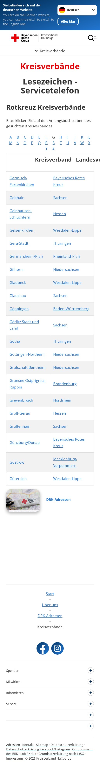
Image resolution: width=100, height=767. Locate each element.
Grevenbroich (21, 400)
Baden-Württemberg (71, 308)
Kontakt (28, 745)
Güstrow (17, 462)
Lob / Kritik (28, 754)
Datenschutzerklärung (66, 745)
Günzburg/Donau (25, 442)
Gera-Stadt (19, 243)
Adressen (13, 745)
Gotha (15, 341)
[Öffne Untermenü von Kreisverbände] (50, 50)
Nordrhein (62, 400)
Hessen (59, 213)
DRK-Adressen (58, 499)
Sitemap (42, 745)
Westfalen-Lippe (67, 230)
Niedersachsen (66, 269)
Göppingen (19, 308)
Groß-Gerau (20, 413)
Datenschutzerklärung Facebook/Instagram (38, 749)
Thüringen (62, 243)
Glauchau (18, 295)
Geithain (17, 197)
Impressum (14, 758)
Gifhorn (16, 269)
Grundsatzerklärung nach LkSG (61, 754)
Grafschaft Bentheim (28, 367)
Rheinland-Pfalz (66, 256)
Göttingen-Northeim (27, 354)
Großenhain (20, 426)
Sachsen (60, 197)
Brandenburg (65, 383)
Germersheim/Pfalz (26, 256)
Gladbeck (18, 282)
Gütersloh (18, 478)
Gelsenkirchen (22, 230)
